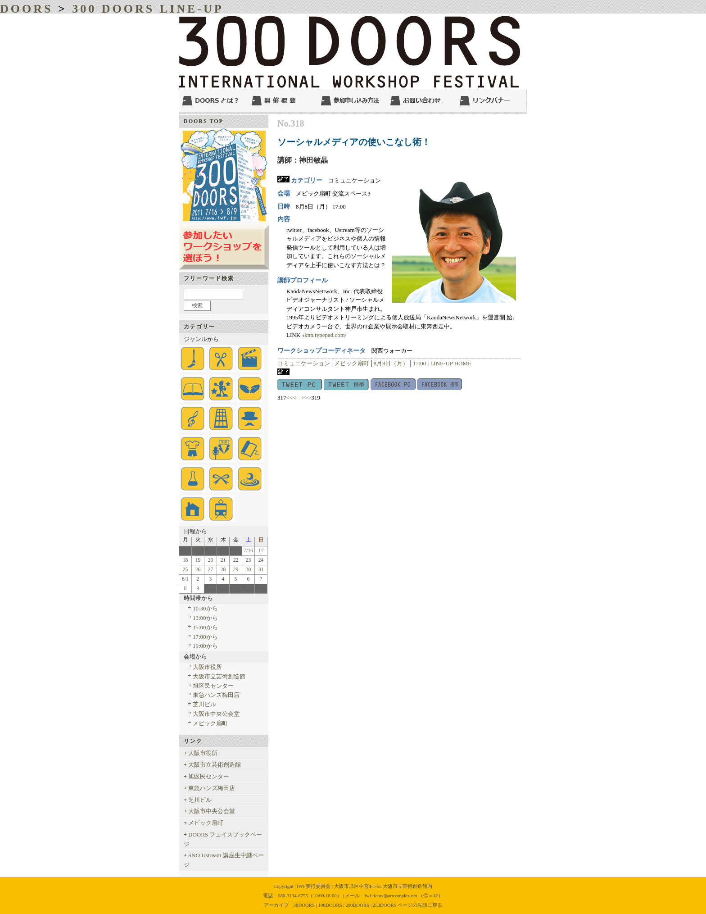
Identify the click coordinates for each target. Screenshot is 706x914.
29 (236, 570)
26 (198, 570)
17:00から (205, 636)
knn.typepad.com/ (325, 335)
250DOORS (385, 905)
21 (223, 560)
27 (210, 570)
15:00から (205, 627)
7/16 (248, 551)
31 (261, 570)
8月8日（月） (390, 363)
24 (261, 560)
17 (261, 551)
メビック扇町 (351, 363)
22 (236, 560)
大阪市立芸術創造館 (219, 676)
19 (198, 560)
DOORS (26, 8)
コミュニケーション (303, 363)
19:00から (205, 645)
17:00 (419, 363)
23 (248, 560)
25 (185, 570)
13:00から (205, 617)
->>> (305, 397)
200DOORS (357, 905)
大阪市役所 (207, 667)
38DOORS (304, 905)
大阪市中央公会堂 (216, 713)
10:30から (205, 608)
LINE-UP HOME (450, 363)
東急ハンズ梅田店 (216, 694)
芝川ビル (204, 704)
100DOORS (330, 905)
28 (223, 570)
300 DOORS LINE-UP (147, 8)
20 (210, 560)
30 (248, 570)
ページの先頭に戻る (420, 905)
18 (185, 560)
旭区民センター (213, 685)
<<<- (292, 397)
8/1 (185, 579)
